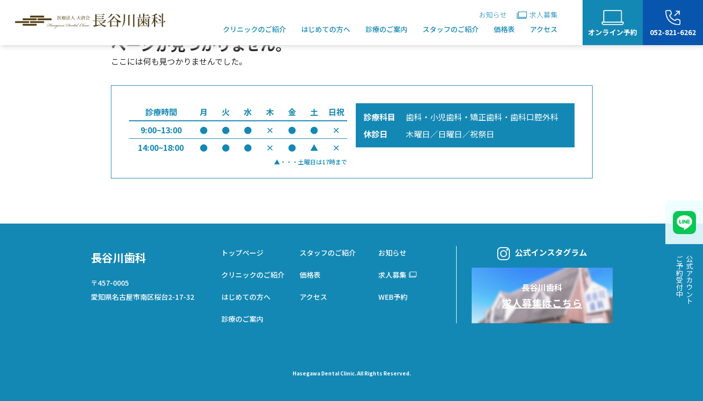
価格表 (504, 29)
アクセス (543, 29)
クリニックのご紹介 (254, 29)
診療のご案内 (386, 29)
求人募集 (537, 15)
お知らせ (493, 15)
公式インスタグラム (542, 253)
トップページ (242, 253)
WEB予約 (392, 297)
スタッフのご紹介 (451, 29)
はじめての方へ (325, 29)
